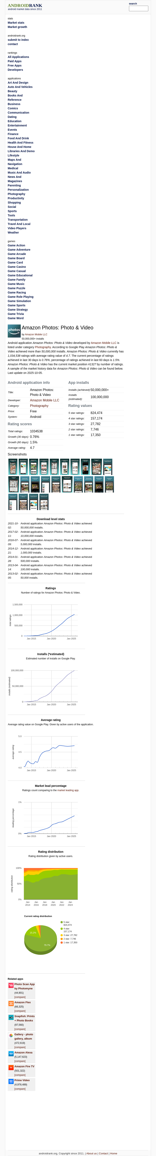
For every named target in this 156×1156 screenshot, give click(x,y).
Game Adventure (19, 249)
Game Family (16, 279)
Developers (15, 69)
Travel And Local (19, 224)
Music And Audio (19, 172)
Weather (13, 232)
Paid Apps (15, 61)
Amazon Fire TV (24, 1066)
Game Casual (17, 271)
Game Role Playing (21, 296)
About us (91, 1153)
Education (15, 121)
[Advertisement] (91, 6)
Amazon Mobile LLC (36, 334)
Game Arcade (17, 254)
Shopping (14, 202)
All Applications (18, 57)
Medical (13, 168)
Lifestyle (13, 155)
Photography (43, 347)
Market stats (16, 22)
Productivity (16, 198)
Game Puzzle (16, 288)
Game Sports (16, 305)
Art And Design (18, 82)
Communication (18, 112)
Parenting (14, 185)
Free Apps (15, 65)
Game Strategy (18, 309)
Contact (103, 1153)
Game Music (16, 284)
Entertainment (17, 125)
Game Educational (20, 275)
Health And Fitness (20, 142)
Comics (13, 108)
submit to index (18, 39)
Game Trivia (16, 314)
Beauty (12, 91)
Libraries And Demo (21, 151)
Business (14, 104)
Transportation (18, 219)
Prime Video (22, 1080)
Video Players (17, 228)
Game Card (15, 262)
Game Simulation (19, 301)
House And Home (19, 146)
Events (12, 129)
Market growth (17, 27)
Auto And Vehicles (20, 87)
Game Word (16, 318)
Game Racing (17, 292)
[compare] (19, 997)
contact (13, 44)
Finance (13, 134)
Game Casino (17, 266)
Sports (12, 211)
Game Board (16, 258)
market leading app (67, 790)
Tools (11, 215)
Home (113, 1153)
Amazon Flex (22, 1002)
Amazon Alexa (23, 1052)
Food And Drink (18, 138)
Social (12, 206)
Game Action (16, 245)
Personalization (18, 189)
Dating (12, 116)
